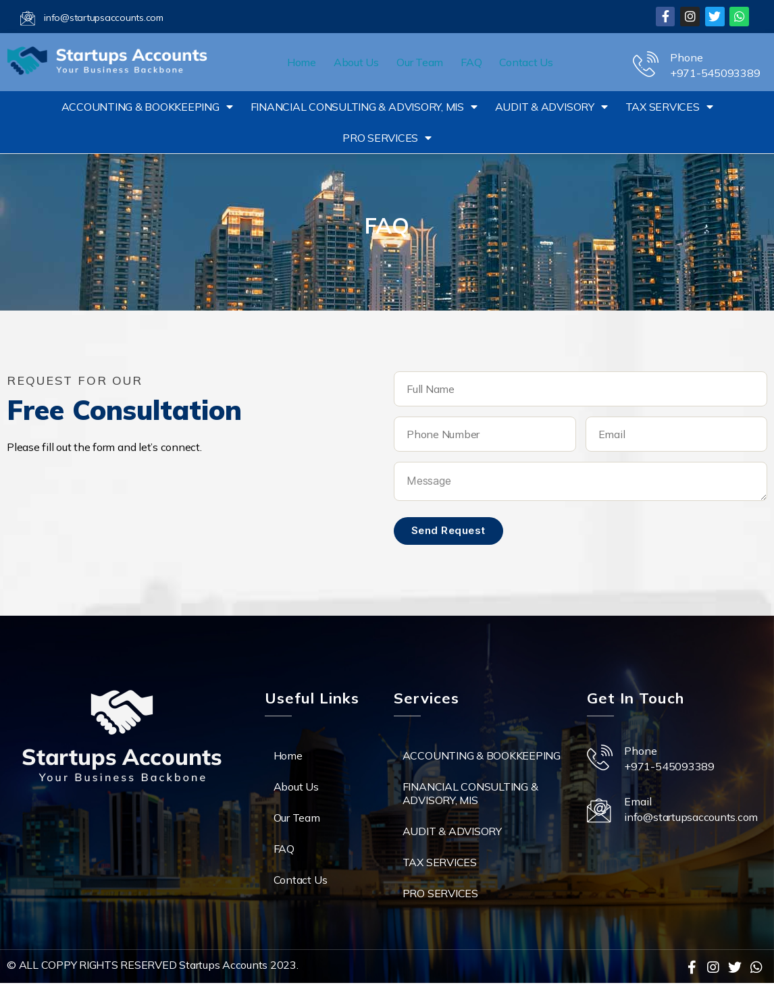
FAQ (471, 62)
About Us (356, 62)
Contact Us (526, 62)
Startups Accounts (223, 964)
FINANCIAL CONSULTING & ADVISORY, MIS (364, 107)
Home (301, 62)
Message (580, 481)
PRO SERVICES (387, 138)
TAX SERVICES (669, 107)
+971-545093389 (715, 73)
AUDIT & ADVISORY (551, 107)
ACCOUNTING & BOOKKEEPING (147, 107)
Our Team (419, 62)
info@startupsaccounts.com (103, 17)
